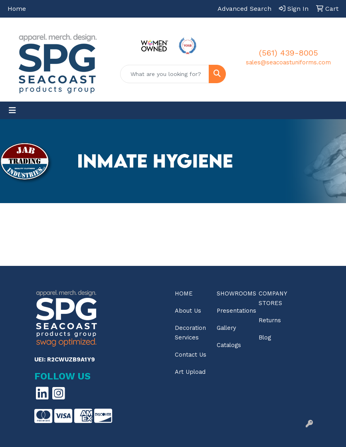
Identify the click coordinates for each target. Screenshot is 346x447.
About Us (188, 310)
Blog (265, 337)
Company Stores (273, 298)
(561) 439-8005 (288, 53)
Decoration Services (190, 332)
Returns (270, 320)
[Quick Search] (164, 74)
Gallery (226, 327)
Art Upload (190, 371)
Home (17, 8)
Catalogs (229, 345)
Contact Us (190, 354)
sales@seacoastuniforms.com (288, 62)
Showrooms (233, 293)
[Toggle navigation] (12, 110)
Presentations (233, 310)
